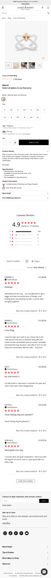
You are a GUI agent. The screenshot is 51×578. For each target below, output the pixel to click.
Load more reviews (25, 481)
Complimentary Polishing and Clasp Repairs (22, 184)
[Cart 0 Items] (48, 7)
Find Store (26, 134)
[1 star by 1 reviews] (25, 245)
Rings (9, 18)
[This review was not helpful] (44, 311)
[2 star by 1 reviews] (25, 241)
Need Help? (6, 193)
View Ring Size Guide (13, 188)
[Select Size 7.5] (4, 117)
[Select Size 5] (18, 110)
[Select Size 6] (31, 110)
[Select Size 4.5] (11, 110)
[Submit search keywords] (49, 13)
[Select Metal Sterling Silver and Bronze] (3, 99)
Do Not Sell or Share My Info (24, 573)
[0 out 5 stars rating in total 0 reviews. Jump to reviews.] (12, 79)
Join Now (6, 523)
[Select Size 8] (11, 117)
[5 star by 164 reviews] (25, 231)
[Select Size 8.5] (18, 117)
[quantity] (10, 142)
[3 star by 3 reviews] (25, 238)
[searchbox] (15, 261)
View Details (25, 4)
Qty (3, 138)
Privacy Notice (6, 505)
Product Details (8, 151)
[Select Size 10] (37, 117)
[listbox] (26, 67)
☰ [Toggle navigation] (3, 7)
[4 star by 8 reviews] (25, 235)
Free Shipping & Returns (11, 198)
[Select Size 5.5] (24, 110)
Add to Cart (34, 142)
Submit (44, 501)
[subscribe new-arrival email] (20, 501)
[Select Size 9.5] (31, 117)
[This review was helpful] (39, 311)
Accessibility (13, 576)
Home (4, 18)
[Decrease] (15, 142)
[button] (26, 41)
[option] (8, 65)
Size (3, 104)
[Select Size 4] (4, 110)
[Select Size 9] (24, 117)
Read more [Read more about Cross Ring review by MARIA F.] (39, 347)
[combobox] (25, 13)
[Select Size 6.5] (37, 110)
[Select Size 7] (44, 110)
